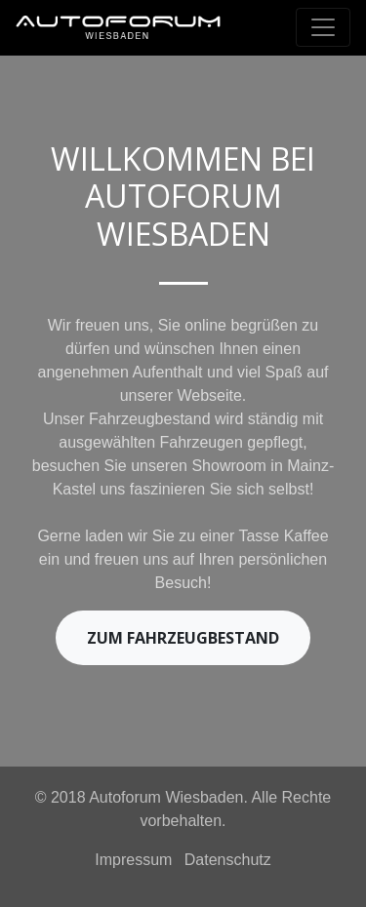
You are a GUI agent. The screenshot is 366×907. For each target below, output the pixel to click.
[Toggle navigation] (323, 27)
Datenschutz (227, 859)
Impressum (133, 859)
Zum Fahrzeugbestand (183, 638)
